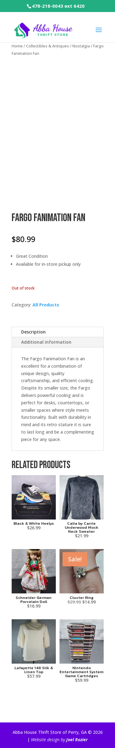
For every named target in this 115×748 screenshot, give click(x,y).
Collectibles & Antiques (47, 46)
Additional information (46, 342)
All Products (46, 305)
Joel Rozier (77, 739)
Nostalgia (81, 46)
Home (17, 46)
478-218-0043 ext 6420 (58, 6)
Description (33, 332)
